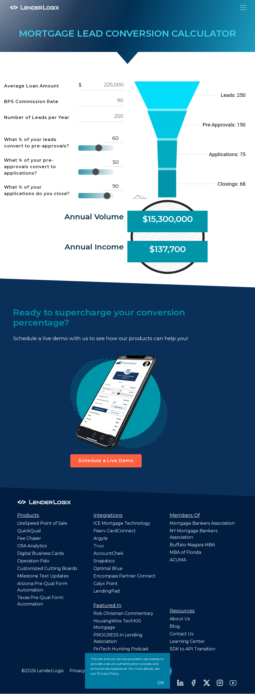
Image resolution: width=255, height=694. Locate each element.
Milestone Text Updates (42, 576)
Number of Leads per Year (36, 117)
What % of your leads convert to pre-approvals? (36, 143)
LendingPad (106, 591)
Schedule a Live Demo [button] (106, 460)
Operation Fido (33, 560)
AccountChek (108, 553)
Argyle (100, 538)
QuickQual (29, 530)
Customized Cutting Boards (47, 568)
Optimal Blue (108, 568)
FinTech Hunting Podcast (121, 648)
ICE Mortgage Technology (121, 523)
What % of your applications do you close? (37, 190)
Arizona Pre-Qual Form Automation (42, 587)
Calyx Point (105, 583)
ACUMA (178, 559)
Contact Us (181, 633)
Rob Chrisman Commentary (123, 613)
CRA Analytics (32, 545)
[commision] (100, 100)
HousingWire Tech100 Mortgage (117, 624)
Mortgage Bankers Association (202, 523)
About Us (180, 618)
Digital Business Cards (40, 553)
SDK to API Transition (192, 648)
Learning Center (187, 641)
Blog (175, 626)
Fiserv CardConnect (114, 530)
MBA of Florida (185, 552)
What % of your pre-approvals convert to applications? (30, 167)
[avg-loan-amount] (103, 84)
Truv (98, 545)
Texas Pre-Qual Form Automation (40, 601)
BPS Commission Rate (31, 101)
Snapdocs (103, 560)
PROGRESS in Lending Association (117, 638)
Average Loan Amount (31, 86)
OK (160, 683)
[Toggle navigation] (243, 7)
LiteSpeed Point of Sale (42, 523)
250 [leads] (100, 116)
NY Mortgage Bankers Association (193, 534)
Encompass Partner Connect (124, 576)
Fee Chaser (29, 538)
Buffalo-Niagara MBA (192, 544)
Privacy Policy (84, 670)
